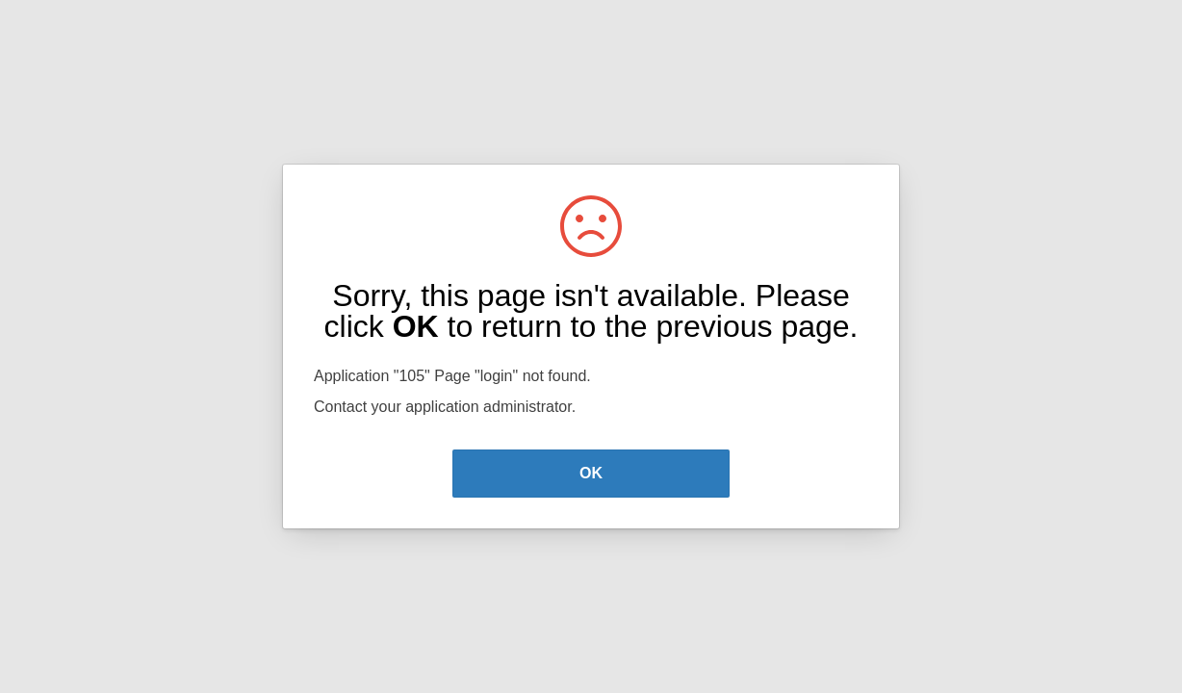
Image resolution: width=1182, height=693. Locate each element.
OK (591, 473)
